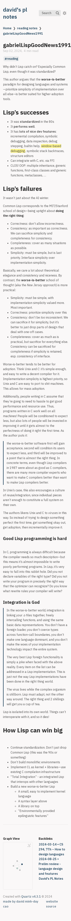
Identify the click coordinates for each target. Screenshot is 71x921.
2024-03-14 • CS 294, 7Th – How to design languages (52, 849)
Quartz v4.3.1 (31, 896)
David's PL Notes (51, 878)
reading (12, 59)
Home (7, 28)
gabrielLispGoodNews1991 (23, 33)
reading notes (27, 28)
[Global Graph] (29, 845)
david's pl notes (15, 13)
